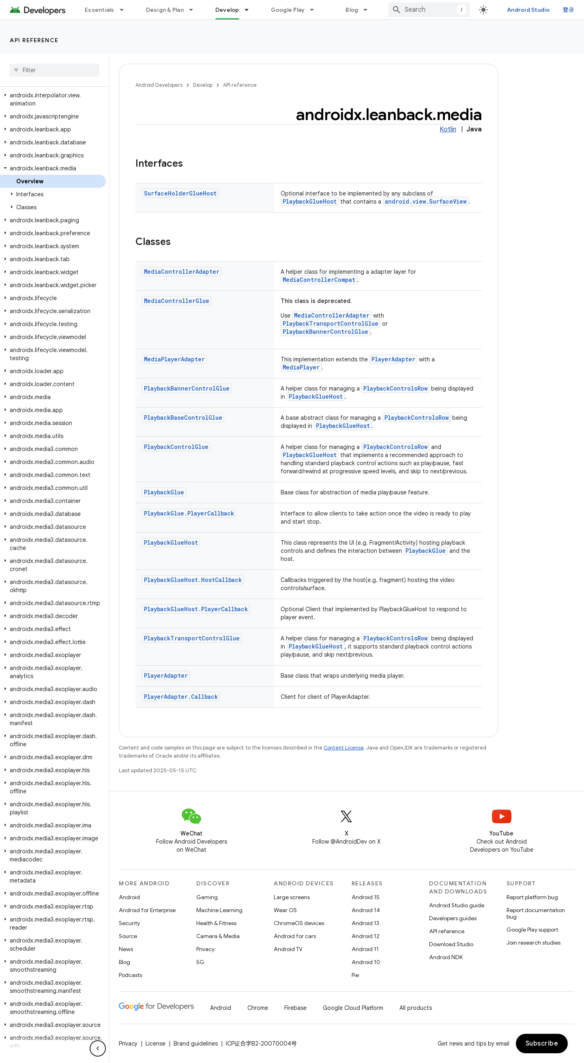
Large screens (292, 897)
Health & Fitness (216, 923)
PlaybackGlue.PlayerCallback (189, 513)
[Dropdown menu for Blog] (369, 9)
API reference (34, 40)
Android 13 (365, 923)
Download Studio (451, 944)
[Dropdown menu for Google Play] (315, 9)
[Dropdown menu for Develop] (250, 9)
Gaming (207, 897)
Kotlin (448, 129)
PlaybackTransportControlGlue (330, 323)
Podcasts (130, 975)
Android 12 (366, 936)
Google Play (288, 9)
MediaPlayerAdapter (174, 359)
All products (415, 1007)
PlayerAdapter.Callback (181, 696)
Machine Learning (219, 910)
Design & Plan (165, 9)
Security (129, 923)
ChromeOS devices (299, 923)
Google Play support (532, 929)
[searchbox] (54, 70)
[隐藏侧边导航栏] (98, 1048)
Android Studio (528, 9)
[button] (53, 99)
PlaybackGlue (164, 492)
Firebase (295, 1007)
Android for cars (295, 936)
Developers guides (453, 918)
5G (200, 962)
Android (129, 897)
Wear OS (285, 910)
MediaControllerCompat (319, 279)
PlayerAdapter (393, 359)
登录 (569, 9)
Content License (344, 747)
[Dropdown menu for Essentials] (125, 9)
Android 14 (366, 910)
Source (128, 936)
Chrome (257, 1007)
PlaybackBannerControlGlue (325, 331)
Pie (355, 975)
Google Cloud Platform (353, 1007)
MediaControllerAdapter (181, 271)
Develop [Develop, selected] (227, 9)
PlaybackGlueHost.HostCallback (193, 580)
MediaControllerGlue (176, 301)
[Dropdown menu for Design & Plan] (195, 9)
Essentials (99, 9)
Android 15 (366, 897)
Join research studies (533, 942)
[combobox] (429, 9)
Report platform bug (532, 897)
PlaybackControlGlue (176, 447)
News (126, 949)
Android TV (288, 949)
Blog (352, 9)
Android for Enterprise (147, 910)
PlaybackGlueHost (310, 201)
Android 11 (365, 949)
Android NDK (446, 957)
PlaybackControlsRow (395, 388)
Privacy (205, 949)
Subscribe (542, 1043)
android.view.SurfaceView (425, 201)
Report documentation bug (536, 913)
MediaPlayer (301, 367)
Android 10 (366, 962)
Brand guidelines (196, 1043)
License (155, 1043)
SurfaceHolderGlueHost (180, 193)
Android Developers (158, 85)
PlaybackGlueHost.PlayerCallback (196, 609)
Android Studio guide (456, 905)
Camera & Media (218, 936)
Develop (203, 85)
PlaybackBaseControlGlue (183, 417)
